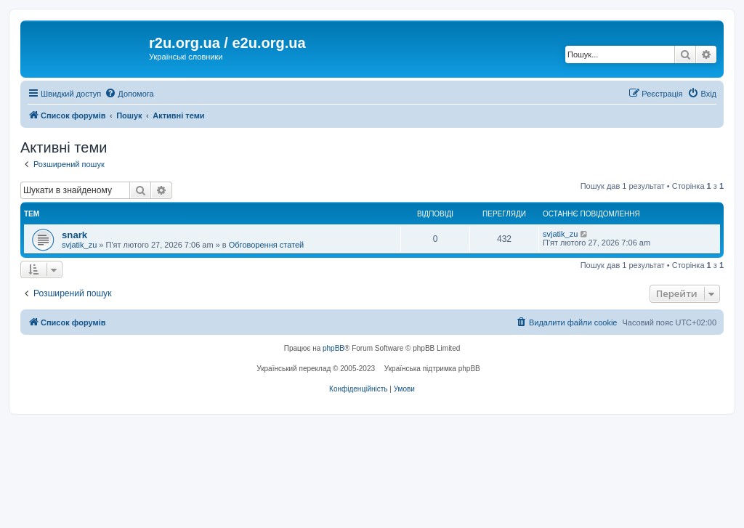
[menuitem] (129, 93)
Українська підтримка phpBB (432, 369)
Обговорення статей (266, 244)
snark (74, 235)
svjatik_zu (79, 244)
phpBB (333, 348)
